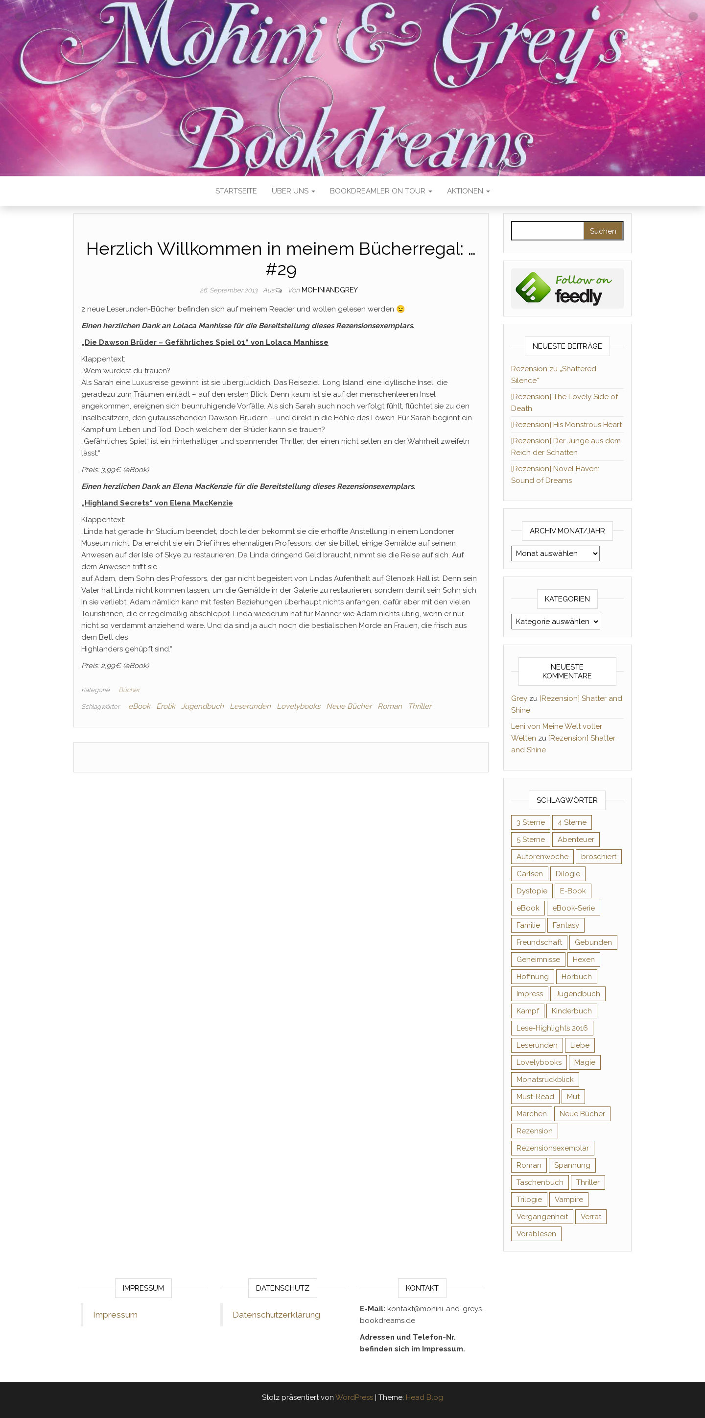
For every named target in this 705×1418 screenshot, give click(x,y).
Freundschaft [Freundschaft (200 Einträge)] (539, 942)
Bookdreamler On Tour (381, 191)
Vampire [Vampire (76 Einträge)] (569, 1199)
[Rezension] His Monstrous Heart (566, 424)
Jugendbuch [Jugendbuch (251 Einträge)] (578, 993)
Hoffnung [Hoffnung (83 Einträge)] (533, 976)
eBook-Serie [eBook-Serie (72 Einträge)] (573, 908)
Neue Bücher (349, 706)
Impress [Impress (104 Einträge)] (530, 993)
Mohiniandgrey (330, 290)
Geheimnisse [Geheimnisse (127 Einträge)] (538, 959)
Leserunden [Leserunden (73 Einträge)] (537, 1045)
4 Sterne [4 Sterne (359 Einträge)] (572, 822)
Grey (519, 698)
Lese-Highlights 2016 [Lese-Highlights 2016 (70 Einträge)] (552, 1028)
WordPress (354, 1397)
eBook (139, 706)
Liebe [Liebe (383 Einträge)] (579, 1045)
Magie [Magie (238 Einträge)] (584, 1062)
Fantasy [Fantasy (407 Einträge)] (566, 925)
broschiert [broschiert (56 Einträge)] (598, 856)
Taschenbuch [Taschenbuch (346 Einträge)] (540, 1182)
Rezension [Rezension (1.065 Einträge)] (535, 1131)
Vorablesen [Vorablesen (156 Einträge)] (536, 1233)
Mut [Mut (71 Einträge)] (573, 1096)
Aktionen (468, 191)
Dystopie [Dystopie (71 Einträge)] (532, 891)
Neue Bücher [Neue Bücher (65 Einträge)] (582, 1113)
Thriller (419, 706)
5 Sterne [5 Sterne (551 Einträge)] (531, 839)
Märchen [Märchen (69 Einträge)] (532, 1113)
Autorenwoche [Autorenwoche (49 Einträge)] (542, 856)
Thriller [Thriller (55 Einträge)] (588, 1182)
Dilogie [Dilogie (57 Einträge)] (568, 873)
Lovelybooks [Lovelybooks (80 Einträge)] (539, 1062)
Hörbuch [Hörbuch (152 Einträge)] (577, 976)
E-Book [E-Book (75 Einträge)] (573, 891)
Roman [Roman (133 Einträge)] (529, 1165)
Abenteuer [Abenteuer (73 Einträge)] (576, 839)
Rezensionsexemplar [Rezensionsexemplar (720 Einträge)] (553, 1148)
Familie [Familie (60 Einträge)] (528, 925)
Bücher (129, 690)
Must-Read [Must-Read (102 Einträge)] (535, 1096)
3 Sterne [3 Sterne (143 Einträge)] (531, 822)
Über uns (293, 191)
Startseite (236, 191)
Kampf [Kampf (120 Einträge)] (528, 1011)
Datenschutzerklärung (276, 1315)
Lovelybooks (298, 706)
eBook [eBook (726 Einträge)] (528, 908)
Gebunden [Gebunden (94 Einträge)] (593, 942)
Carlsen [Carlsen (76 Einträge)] (530, 873)
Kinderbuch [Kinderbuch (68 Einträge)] (572, 1011)
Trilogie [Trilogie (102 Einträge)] (529, 1199)
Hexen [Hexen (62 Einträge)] (584, 959)
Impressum (115, 1315)
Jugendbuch (202, 706)
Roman (389, 706)
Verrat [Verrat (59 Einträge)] (591, 1216)
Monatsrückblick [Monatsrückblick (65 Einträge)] (545, 1079)
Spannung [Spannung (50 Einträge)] (572, 1165)
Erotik (165, 706)
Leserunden (250, 706)
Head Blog (424, 1397)
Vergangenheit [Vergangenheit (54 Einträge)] (542, 1216)
